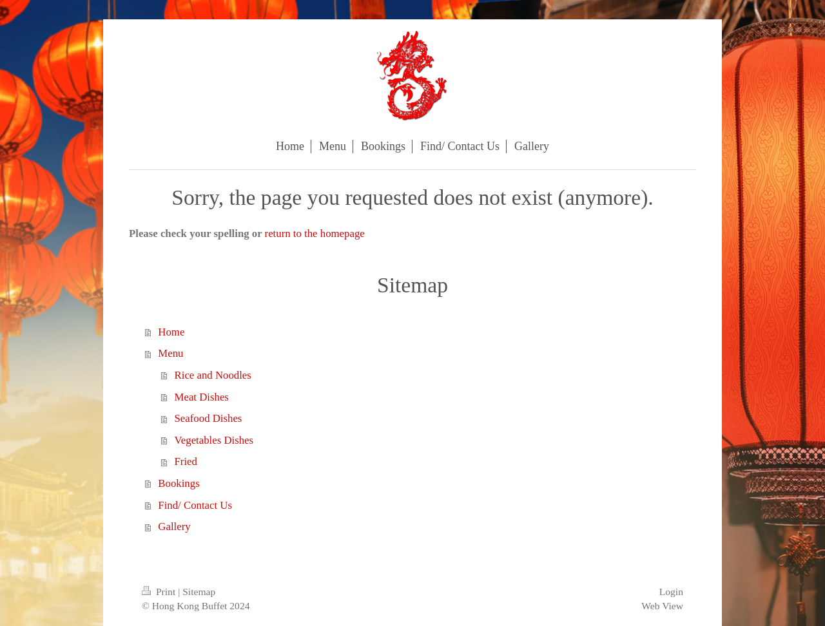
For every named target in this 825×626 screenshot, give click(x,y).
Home (171, 332)
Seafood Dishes (208, 418)
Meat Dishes (202, 397)
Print (160, 591)
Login (671, 591)
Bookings (178, 483)
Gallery (174, 526)
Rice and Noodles (213, 375)
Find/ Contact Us (195, 505)
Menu (170, 353)
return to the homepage (315, 233)
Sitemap (198, 591)
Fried (186, 461)
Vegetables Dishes (214, 440)
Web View (662, 605)
